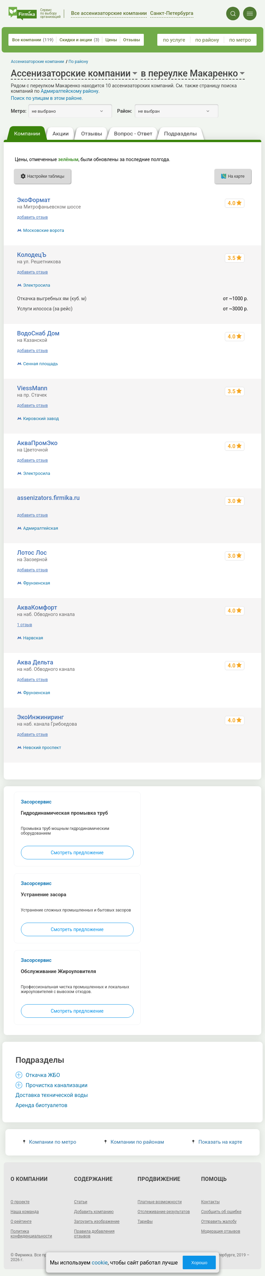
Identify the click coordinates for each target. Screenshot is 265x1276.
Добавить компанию (93, 1211)
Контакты (210, 1202)
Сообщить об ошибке (221, 1211)
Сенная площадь (40, 363)
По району (78, 61)
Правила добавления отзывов (94, 1233)
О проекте (19, 1202)
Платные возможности (160, 1202)
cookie (100, 1262)
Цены (111, 39)
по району (207, 40)
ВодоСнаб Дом (38, 333)
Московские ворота (43, 230)
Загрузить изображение (97, 1221)
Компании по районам (134, 1142)
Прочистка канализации (56, 1085)
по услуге (174, 40)
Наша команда (24, 1211)
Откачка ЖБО (43, 1075)
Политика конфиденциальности (31, 1233)
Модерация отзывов (220, 1231)
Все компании (32, 39)
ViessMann (32, 388)
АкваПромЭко (37, 442)
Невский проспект (42, 747)
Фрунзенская (36, 583)
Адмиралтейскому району (70, 91)
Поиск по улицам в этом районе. (47, 98)
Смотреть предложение (77, 852)
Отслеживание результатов (164, 1211)
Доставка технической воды (52, 1095)
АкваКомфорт (37, 607)
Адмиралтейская (40, 528)
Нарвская (33, 637)
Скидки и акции (79, 39)
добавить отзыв (32, 217)
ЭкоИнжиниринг (40, 717)
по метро (240, 40)
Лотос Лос (32, 552)
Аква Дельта (35, 662)
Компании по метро (49, 1142)
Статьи (80, 1202)
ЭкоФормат (33, 199)
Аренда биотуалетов (42, 1105)
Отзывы (131, 39)
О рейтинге (20, 1221)
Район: (124, 111)
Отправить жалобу (219, 1221)
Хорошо (199, 1262)
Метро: (18, 111)
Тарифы (145, 1221)
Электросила (36, 285)
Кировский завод (41, 418)
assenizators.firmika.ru (48, 497)
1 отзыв (24, 624)
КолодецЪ (32, 254)
